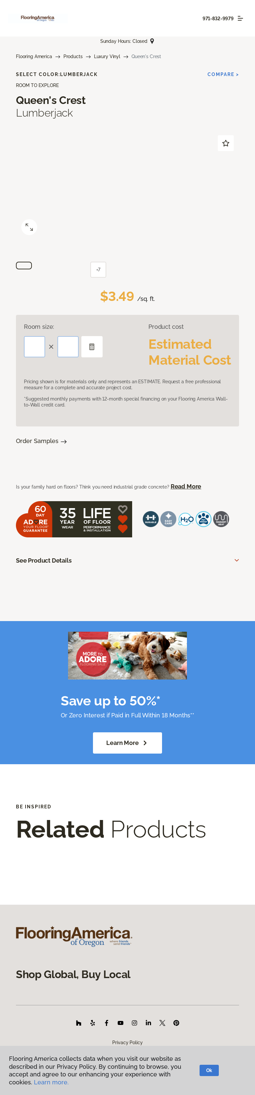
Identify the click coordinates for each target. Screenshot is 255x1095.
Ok (209, 1070)
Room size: (39, 326)
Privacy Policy (127, 1042)
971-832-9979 (218, 18)
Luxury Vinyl (107, 56)
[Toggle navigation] (240, 18)
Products (73, 56)
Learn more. (51, 1082)
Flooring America (34, 56)
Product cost (166, 326)
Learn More (127, 743)
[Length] (34, 346)
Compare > (223, 74)
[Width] (68, 346)
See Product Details (44, 560)
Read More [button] (186, 486)
